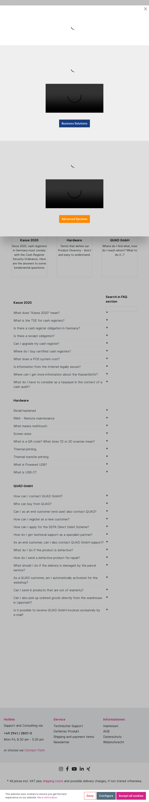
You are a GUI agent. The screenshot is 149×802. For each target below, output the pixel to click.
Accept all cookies (131, 795)
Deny (90, 795)
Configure (106, 795)
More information (47, 797)
